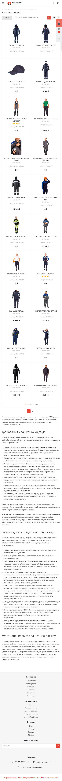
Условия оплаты (31, 708)
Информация (31, 701)
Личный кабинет (31, 717)
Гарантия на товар (31, 714)
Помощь (31, 705)
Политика (31, 693)
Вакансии (31, 696)
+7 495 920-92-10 (22, 762)
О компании (31, 681)
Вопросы (31, 729)
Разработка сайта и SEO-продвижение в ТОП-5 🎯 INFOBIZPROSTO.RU (31, 777)
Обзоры (31, 735)
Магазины (31, 687)
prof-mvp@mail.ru (43, 762)
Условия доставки (31, 711)
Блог (31, 726)
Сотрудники (31, 684)
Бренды (31, 732)
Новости (31, 690)
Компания (31, 677)
